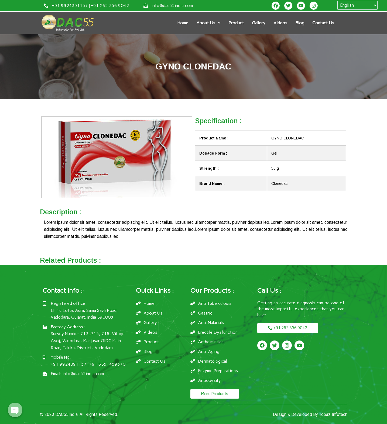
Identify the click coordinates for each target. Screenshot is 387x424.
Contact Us (323, 22)
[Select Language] (357, 5)
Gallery (258, 22)
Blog (299, 22)
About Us (208, 22)
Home (182, 22)
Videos (280, 22)
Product (236, 22)
